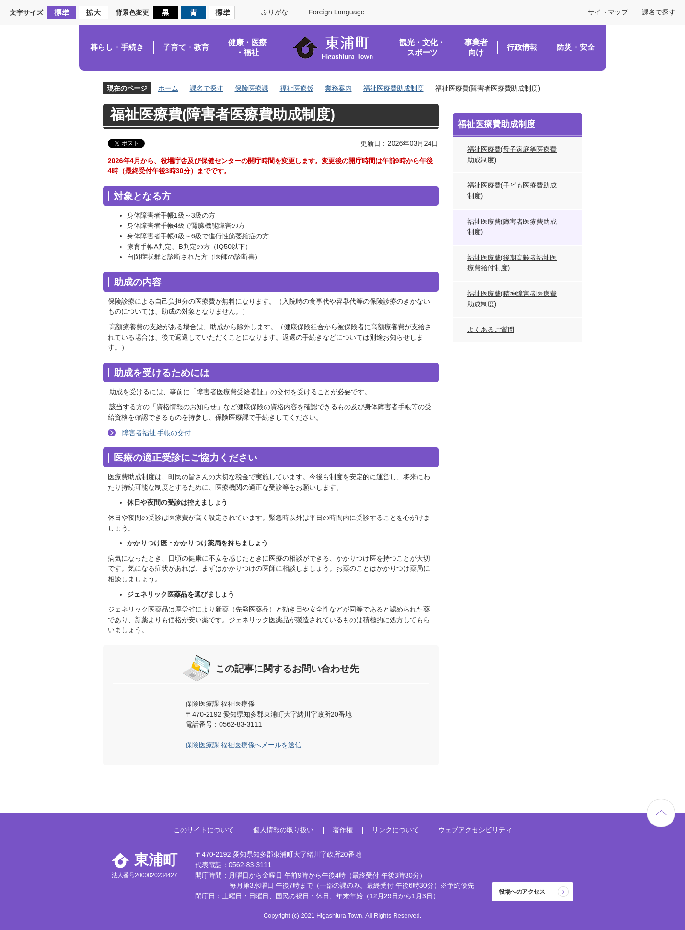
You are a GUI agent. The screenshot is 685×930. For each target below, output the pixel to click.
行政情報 (522, 47)
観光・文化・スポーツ (422, 47)
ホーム (168, 88)
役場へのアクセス (522, 891)
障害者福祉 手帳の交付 (156, 432)
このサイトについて (204, 830)
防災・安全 (576, 47)
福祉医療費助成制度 (393, 88)
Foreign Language (337, 12)
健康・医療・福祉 (247, 47)
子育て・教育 (186, 47)
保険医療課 (251, 88)
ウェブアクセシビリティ (475, 830)
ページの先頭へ (661, 813)
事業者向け (476, 47)
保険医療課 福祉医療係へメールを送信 (244, 745)
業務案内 (338, 88)
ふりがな (274, 12)
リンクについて (395, 830)
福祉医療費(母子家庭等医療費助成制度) (512, 154)
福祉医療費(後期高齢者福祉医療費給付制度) (512, 263)
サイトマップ (608, 12)
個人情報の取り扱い (283, 830)
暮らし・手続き (117, 47)
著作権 (343, 830)
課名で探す (658, 12)
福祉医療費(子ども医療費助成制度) (512, 190)
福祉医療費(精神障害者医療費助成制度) (512, 299)
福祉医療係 (296, 88)
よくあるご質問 (490, 329)
